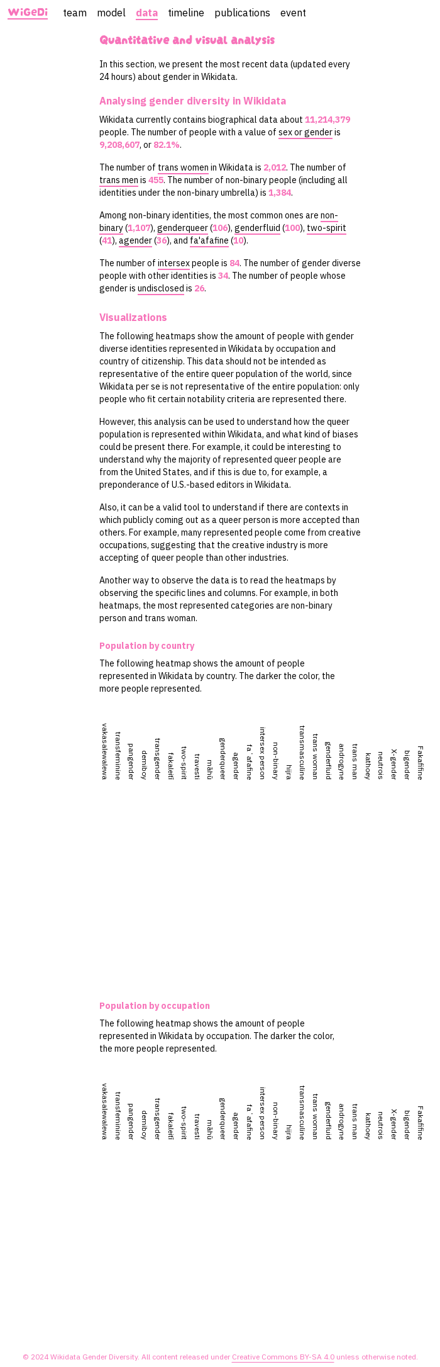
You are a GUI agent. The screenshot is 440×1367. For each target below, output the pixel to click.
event (293, 12)
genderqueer (182, 227)
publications (242, 12)
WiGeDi (28, 12)
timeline (186, 12)
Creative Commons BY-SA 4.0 (283, 1356)
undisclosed (161, 288)
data (147, 12)
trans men (118, 180)
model (111, 12)
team (75, 12)
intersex (174, 263)
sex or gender (305, 132)
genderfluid (257, 227)
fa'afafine (209, 240)
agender (135, 240)
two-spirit (326, 227)
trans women (183, 167)
